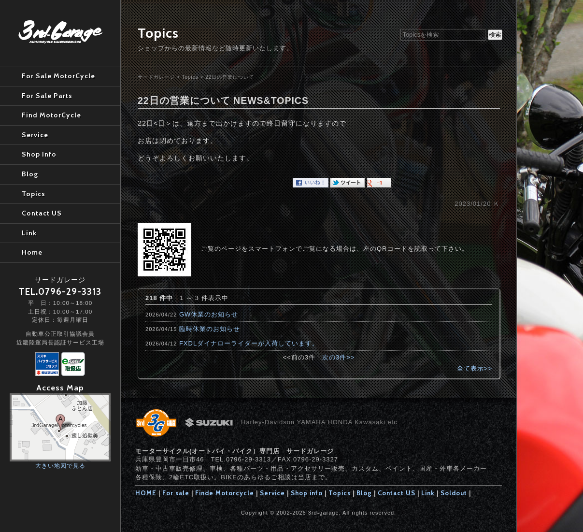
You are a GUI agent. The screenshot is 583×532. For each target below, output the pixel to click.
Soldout (454, 493)
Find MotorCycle (51, 115)
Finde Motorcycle (224, 493)
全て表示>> (474, 368)
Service (272, 493)
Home (32, 252)
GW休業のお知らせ (208, 314)
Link (428, 493)
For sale (175, 493)
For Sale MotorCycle (58, 76)
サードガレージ (156, 77)
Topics (190, 77)
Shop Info (39, 154)
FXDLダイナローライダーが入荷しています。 (249, 343)
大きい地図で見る (60, 465)
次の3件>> (338, 357)
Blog (364, 493)
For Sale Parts (47, 95)
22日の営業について (229, 77)
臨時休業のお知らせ (209, 328)
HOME (145, 493)
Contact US (396, 493)
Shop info (307, 493)
